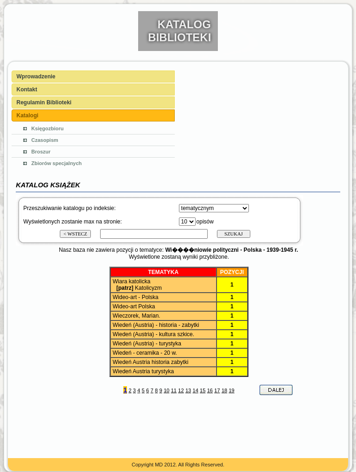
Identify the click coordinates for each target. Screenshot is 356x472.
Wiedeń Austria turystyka (143, 371)
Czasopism (45, 140)
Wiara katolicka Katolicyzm (137, 284)
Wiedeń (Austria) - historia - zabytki (156, 325)
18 (224, 390)
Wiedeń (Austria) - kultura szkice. (153, 334)
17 (217, 390)
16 (210, 390)
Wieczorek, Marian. (136, 316)
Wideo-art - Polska (136, 297)
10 (166, 390)
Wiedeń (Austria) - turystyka (147, 343)
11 (174, 390)
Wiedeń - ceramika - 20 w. (145, 353)
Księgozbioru (48, 128)
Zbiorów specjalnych (57, 163)
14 (195, 390)
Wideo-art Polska (134, 306)
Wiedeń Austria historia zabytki (150, 362)
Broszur (41, 151)
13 (188, 390)
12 (181, 390)
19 (231, 390)
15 (202, 390)
